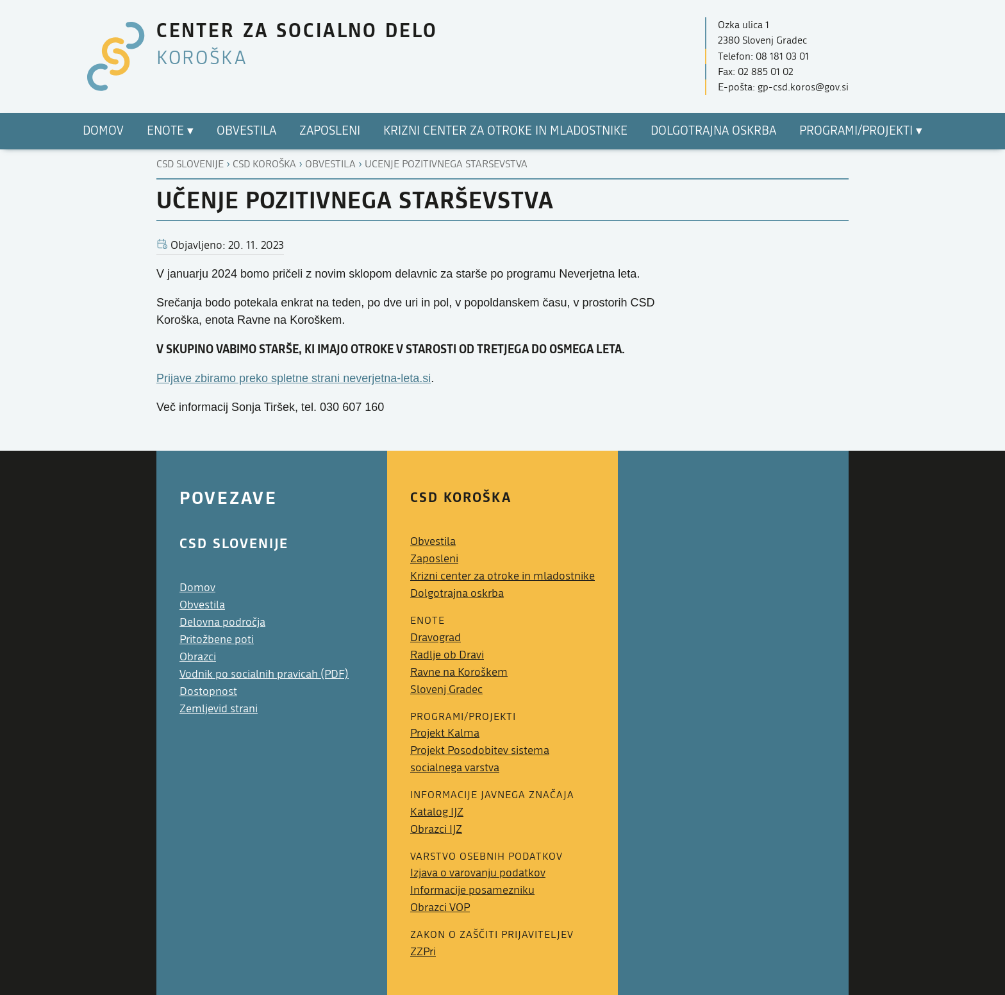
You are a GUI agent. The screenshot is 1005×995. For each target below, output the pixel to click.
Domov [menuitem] (103, 131)
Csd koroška (264, 164)
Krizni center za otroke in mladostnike (502, 576)
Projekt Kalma (444, 733)
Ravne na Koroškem (459, 672)
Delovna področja (222, 622)
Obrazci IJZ (436, 829)
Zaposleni (434, 558)
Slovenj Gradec (446, 689)
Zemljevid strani (218, 708)
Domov (197, 587)
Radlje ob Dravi (447, 655)
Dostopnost (208, 691)
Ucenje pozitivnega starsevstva (446, 164)
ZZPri (423, 951)
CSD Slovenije (190, 164)
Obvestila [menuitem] (246, 131)
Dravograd (435, 637)
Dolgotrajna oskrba (457, 593)
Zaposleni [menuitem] (329, 131)
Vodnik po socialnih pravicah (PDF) (264, 674)
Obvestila (330, 164)
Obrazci (197, 657)
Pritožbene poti (216, 639)
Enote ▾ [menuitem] (170, 131)
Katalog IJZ (436, 812)
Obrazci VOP (440, 907)
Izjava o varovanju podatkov (477, 873)
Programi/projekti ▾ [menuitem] (860, 131)
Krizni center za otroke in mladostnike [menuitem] (505, 131)
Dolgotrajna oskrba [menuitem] (713, 131)
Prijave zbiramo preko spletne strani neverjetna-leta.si (293, 378)
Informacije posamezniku (472, 890)
